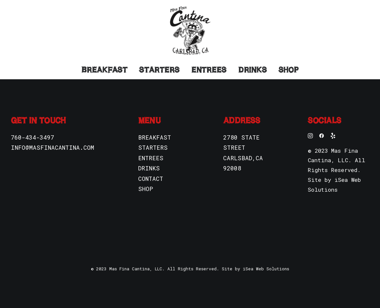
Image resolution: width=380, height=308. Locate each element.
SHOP (145, 189)
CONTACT (150, 179)
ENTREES (150, 158)
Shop (289, 69)
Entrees (208, 69)
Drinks (252, 69)
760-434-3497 (32, 137)
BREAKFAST (154, 137)
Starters (159, 69)
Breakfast (104, 69)
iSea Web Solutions (266, 269)
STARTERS (153, 147)
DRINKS (149, 168)
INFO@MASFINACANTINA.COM (52, 147)
